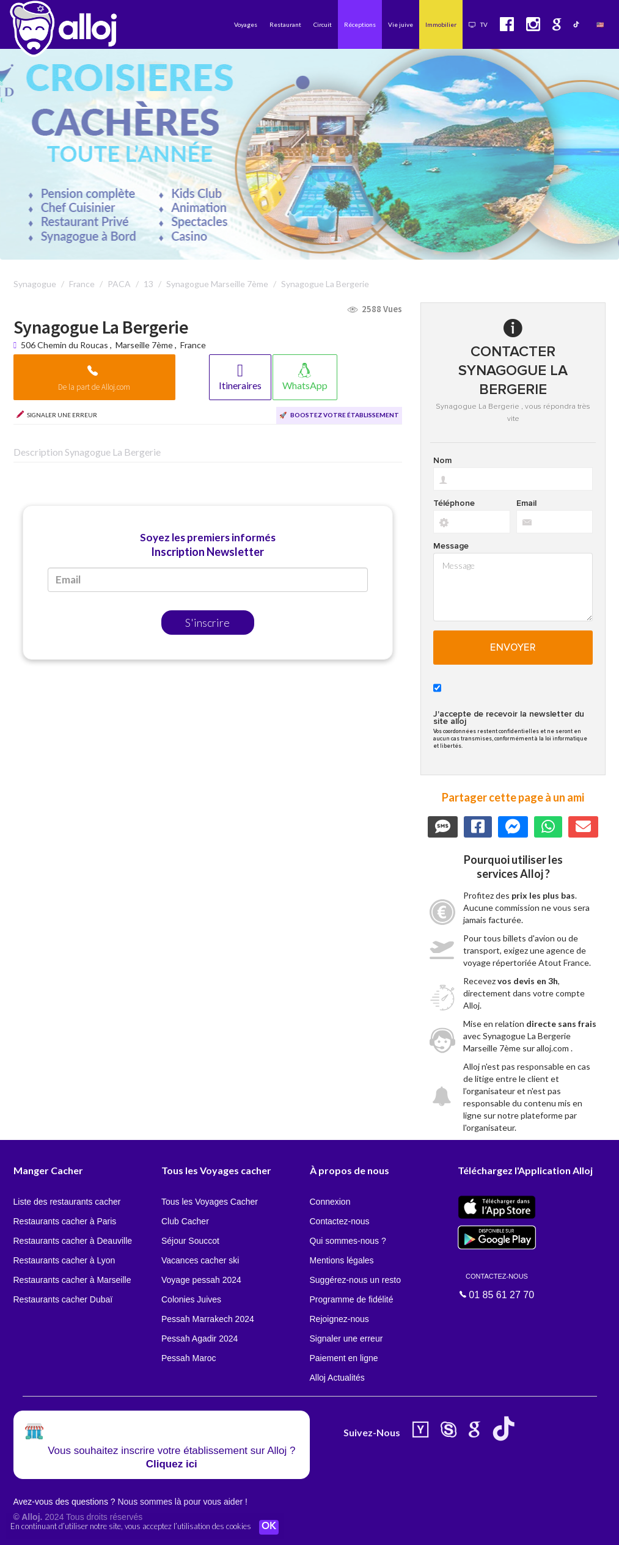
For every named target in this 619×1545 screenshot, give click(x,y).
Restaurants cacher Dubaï (63, 1299)
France (193, 345)
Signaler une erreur (346, 1338)
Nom (442, 460)
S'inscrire (207, 622)
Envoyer (513, 647)
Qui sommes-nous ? (348, 1241)
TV (478, 24)
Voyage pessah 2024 (201, 1280)
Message (451, 546)
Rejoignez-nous (339, 1319)
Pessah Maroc (188, 1358)
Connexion (330, 1202)
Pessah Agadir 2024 (199, 1338)
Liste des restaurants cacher (67, 1202)
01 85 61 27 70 (497, 1285)
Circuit (322, 24)
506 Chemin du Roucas (65, 345)
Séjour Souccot (190, 1241)
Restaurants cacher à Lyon (64, 1260)
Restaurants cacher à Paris (65, 1221)
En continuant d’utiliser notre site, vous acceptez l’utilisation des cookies (130, 1527)
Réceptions (360, 24)
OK (269, 1527)
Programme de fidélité (352, 1299)
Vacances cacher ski (200, 1260)
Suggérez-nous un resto (355, 1280)
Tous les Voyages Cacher (209, 1202)
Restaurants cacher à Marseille (72, 1280)
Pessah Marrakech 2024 (207, 1319)
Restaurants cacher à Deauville (73, 1241)
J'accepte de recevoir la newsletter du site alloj (508, 717)
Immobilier (440, 24)
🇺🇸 (600, 24)
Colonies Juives (191, 1299)
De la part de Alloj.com (94, 387)
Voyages (245, 24)
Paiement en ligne (344, 1358)
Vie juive (400, 24)
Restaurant (285, 24)
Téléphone (454, 503)
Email (526, 503)
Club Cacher (185, 1221)
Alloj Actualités (337, 1377)
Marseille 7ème (144, 345)
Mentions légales (342, 1260)
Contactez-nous (340, 1221)
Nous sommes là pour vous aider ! (182, 1502)
